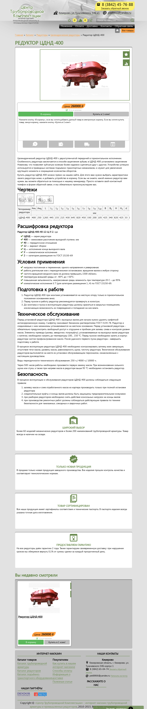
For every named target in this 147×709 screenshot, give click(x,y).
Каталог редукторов (29, 670)
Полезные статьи (62, 681)
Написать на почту (119, 675)
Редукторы (42, 35)
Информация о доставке (61, 675)
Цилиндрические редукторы (65, 35)
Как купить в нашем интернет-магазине (64, 664)
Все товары (128, 30)
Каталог (30, 35)
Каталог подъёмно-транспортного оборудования (34, 675)
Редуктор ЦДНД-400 (30, 616)
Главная (19, 35)
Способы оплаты (62, 670)
